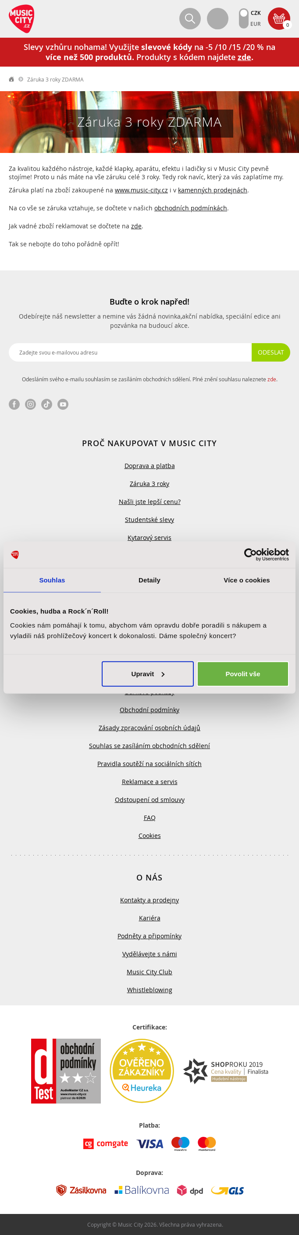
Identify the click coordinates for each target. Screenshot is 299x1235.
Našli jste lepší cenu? (150, 501)
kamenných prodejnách (212, 190)
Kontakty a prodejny (149, 900)
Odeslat (271, 352)
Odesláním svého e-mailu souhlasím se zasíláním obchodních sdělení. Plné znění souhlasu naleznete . (150, 379)
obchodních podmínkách (190, 208)
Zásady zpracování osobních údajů (149, 728)
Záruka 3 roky (149, 483)
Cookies (150, 835)
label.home (12, 79)
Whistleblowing (149, 990)
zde (136, 226)
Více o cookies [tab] (247, 580)
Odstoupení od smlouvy (150, 799)
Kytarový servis (149, 537)
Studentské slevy (149, 519)
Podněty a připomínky (149, 936)
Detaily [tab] (149, 580)
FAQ (150, 817)
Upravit (148, 673)
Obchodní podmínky (149, 710)
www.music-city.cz (141, 190)
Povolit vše (242, 673)
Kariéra (149, 918)
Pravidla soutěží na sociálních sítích (149, 763)
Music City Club (149, 972)
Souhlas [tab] (52, 580)
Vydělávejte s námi (149, 954)
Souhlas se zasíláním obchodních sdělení (149, 746)
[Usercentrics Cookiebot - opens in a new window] (250, 554)
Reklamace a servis (150, 781)
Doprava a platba (150, 465)
